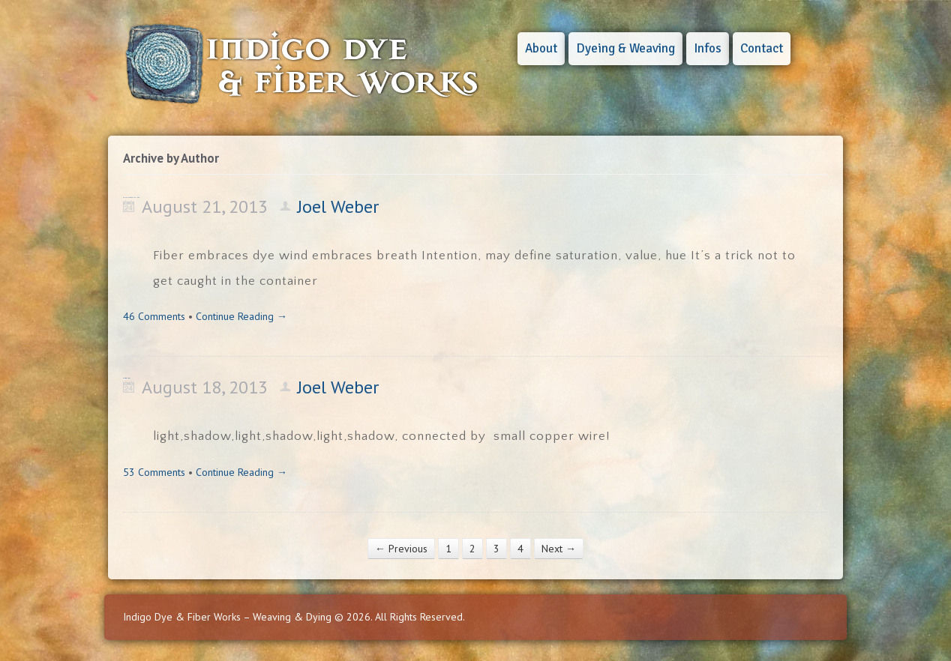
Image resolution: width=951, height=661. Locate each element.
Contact (761, 48)
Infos (708, 48)
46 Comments (154, 316)
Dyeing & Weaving (625, 48)
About (541, 48)
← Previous (401, 548)
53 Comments (154, 472)
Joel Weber (338, 206)
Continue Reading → (241, 316)
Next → (559, 548)
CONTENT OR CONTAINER (131, 197)
